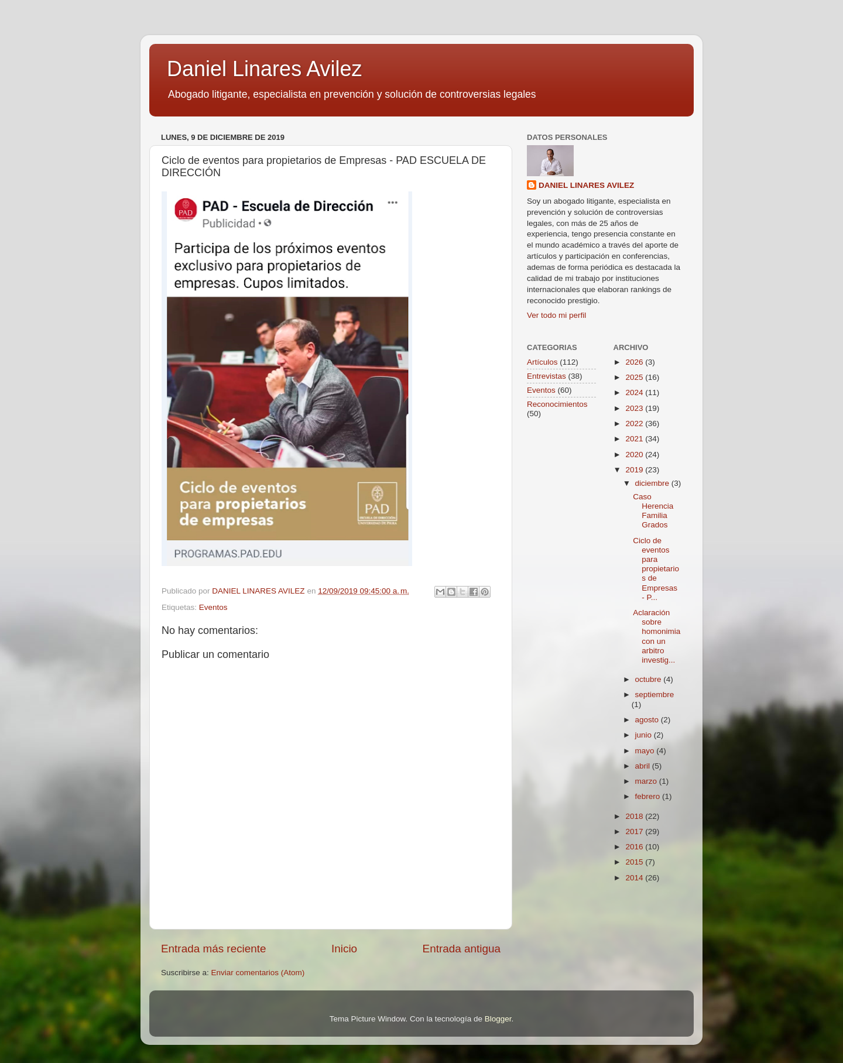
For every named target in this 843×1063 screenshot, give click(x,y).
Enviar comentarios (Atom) (258, 972)
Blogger (498, 1018)
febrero (649, 796)
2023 (635, 408)
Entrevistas (546, 376)
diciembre (653, 483)
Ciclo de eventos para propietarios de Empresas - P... (656, 569)
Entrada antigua (462, 948)
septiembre (654, 694)
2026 (635, 362)
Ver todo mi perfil (556, 315)
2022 (635, 423)
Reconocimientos (557, 404)
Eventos (213, 607)
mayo (646, 750)
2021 (635, 438)
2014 (635, 877)
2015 (635, 862)
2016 (635, 846)
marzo (647, 781)
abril (643, 766)
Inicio (344, 948)
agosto (648, 719)
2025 (635, 377)
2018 (635, 816)
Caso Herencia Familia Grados (653, 511)
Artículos (542, 362)
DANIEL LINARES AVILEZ (586, 185)
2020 (635, 454)
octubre (649, 679)
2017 (635, 831)
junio (644, 735)
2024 (635, 392)
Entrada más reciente (213, 948)
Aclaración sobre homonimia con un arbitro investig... (656, 636)
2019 (635, 469)
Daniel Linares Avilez (264, 69)
